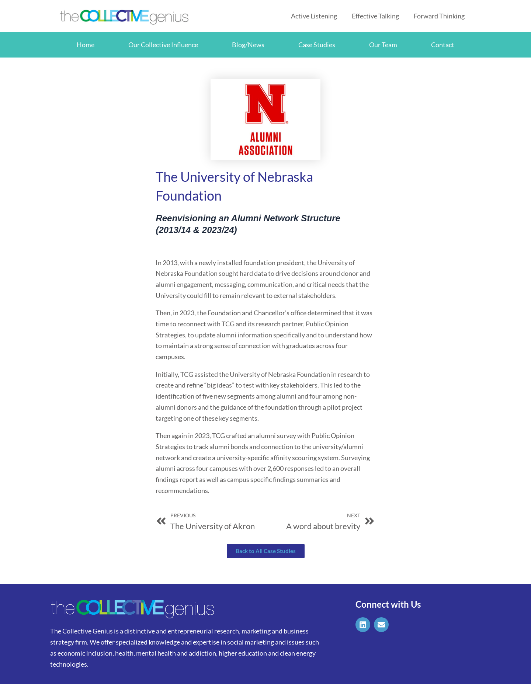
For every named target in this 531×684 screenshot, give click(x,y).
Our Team (383, 45)
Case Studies (316, 45)
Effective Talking (375, 16)
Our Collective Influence (163, 45)
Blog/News (248, 45)
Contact (442, 45)
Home (85, 45)
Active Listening (314, 16)
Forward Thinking (439, 16)
